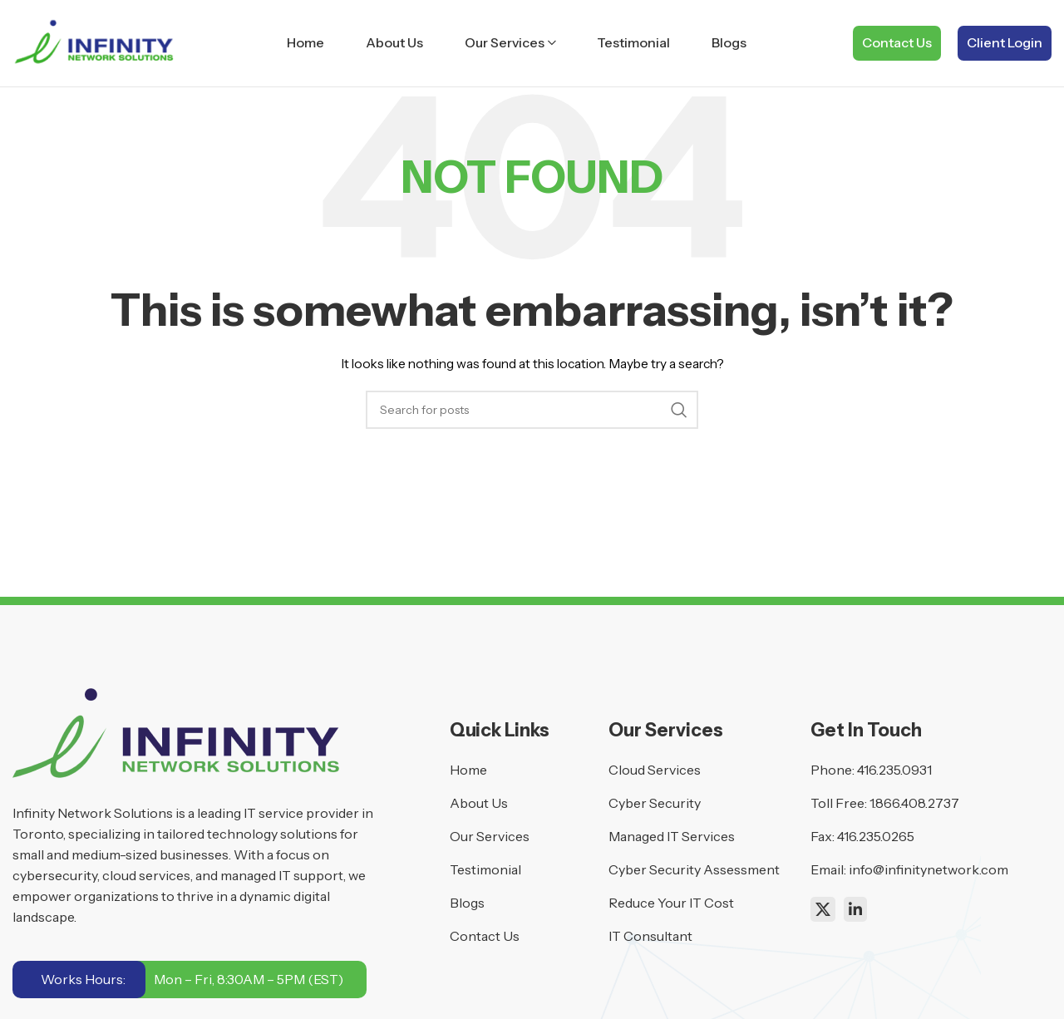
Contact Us (897, 42)
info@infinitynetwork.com (928, 869)
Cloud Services (654, 769)
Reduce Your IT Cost (671, 902)
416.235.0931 (894, 769)
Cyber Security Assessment (694, 869)
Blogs (467, 902)
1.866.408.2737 (914, 803)
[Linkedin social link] (855, 909)
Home (468, 769)
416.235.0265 (875, 836)
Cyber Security (654, 803)
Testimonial (485, 869)
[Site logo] (96, 42)
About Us (479, 803)
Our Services (490, 836)
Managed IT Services (671, 836)
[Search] (532, 410)
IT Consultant (650, 936)
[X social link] (822, 909)
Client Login (1004, 42)
